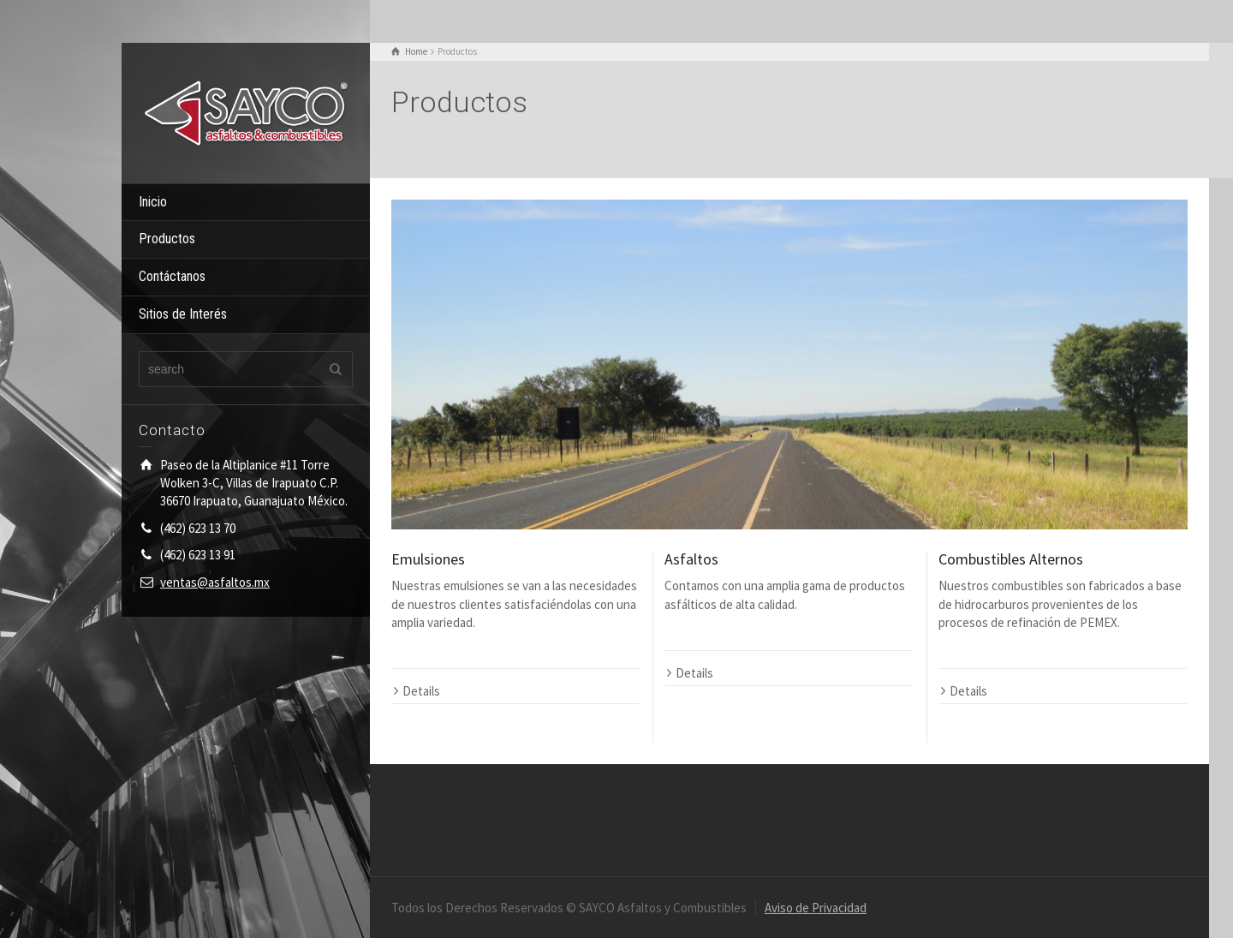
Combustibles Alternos (1010, 559)
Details (421, 691)
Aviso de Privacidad (816, 907)
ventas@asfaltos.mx (215, 582)
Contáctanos (172, 276)
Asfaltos (691, 559)
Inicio (153, 202)
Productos (167, 238)
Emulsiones (428, 559)
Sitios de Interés (183, 314)
